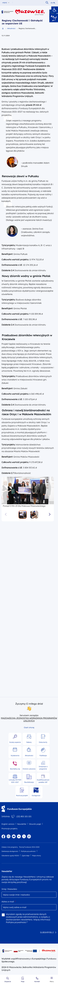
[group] (28, 490)
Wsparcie (7, 981)
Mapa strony (36, 856)
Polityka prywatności (28, 851)
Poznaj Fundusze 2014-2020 (29, 847)
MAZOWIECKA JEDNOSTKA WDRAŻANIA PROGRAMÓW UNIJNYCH (29, 719)
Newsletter (21, 824)
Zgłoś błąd (25, 856)
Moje (22, 981)
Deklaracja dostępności (10, 851)
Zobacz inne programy (10, 847)
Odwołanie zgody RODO (10, 856)
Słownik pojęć (35, 824)
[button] (54, 9)
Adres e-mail (9, 901)
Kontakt (37, 981)
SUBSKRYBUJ (47, 932)
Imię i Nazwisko (9, 889)
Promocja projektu (9, 828)
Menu (52, 981)
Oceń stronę (29, 727)
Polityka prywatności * (17, 922)
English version (8, 824)
